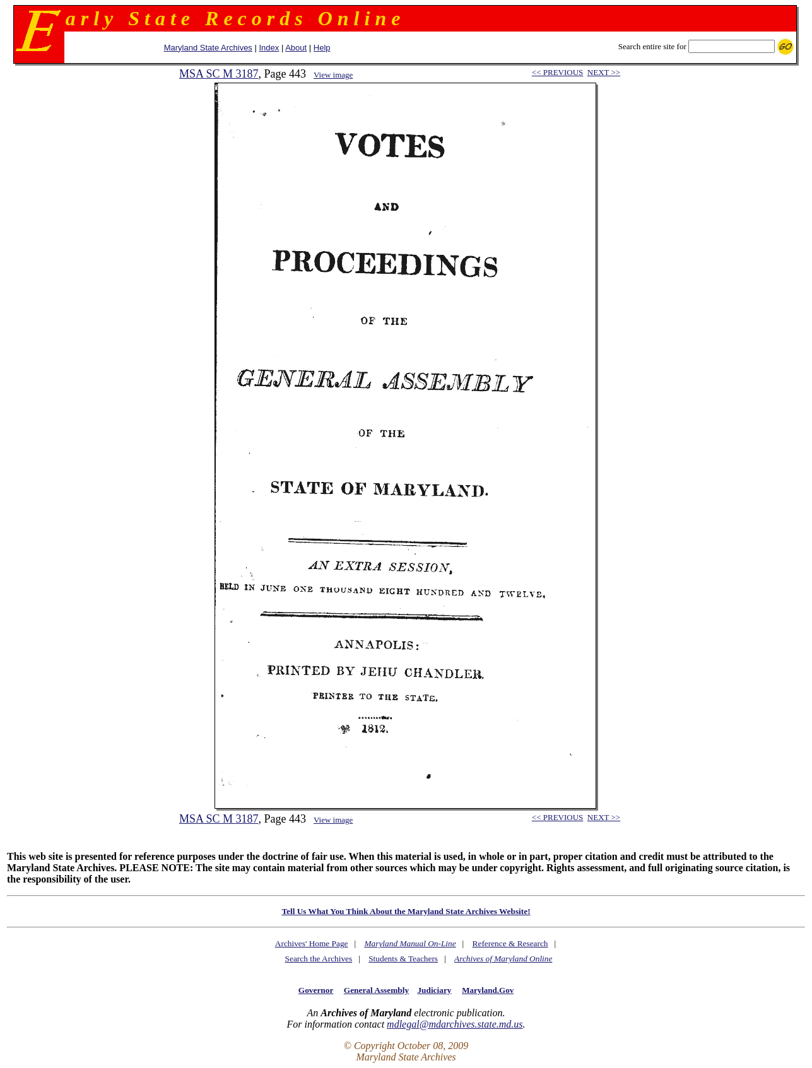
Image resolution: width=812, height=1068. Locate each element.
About (296, 47)
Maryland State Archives (208, 47)
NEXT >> (603, 72)
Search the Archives (319, 958)
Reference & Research (510, 943)
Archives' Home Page (311, 943)
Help (322, 47)
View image (333, 74)
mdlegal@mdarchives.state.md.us (454, 1024)
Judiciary (434, 990)
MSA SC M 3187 (219, 73)
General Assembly (376, 990)
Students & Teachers (403, 958)
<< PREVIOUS (557, 72)
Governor (315, 990)
